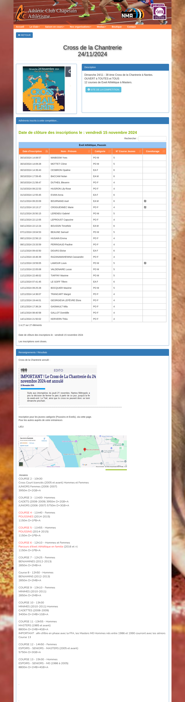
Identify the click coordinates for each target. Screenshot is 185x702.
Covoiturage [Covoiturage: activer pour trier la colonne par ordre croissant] (152, 151)
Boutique (116, 26)
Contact (131, 26)
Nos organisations (80, 26)
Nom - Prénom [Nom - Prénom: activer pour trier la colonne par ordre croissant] (69, 151)
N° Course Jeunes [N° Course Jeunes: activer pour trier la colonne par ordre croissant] (125, 151)
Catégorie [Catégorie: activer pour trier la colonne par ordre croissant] (100, 151)
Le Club (34, 26)
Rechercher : (145, 138)
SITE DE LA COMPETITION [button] (103, 89)
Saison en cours (54, 26)
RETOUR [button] (24, 35)
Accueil (20, 26)
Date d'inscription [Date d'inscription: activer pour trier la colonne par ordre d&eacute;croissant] (32, 151)
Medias (101, 26)
